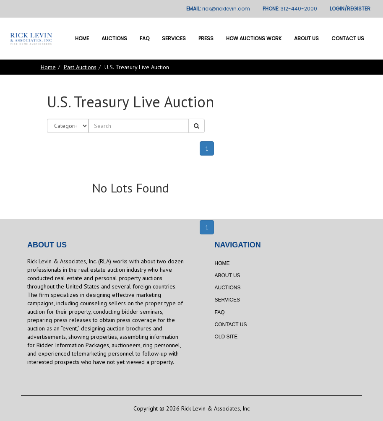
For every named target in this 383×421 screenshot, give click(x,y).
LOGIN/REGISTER (350, 8)
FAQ (144, 38)
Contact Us (347, 38)
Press (206, 38)
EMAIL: (218, 8)
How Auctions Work (253, 38)
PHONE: (290, 8)
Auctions (114, 38)
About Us (306, 38)
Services (174, 38)
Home (82, 38)
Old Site (226, 337)
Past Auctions (80, 67)
